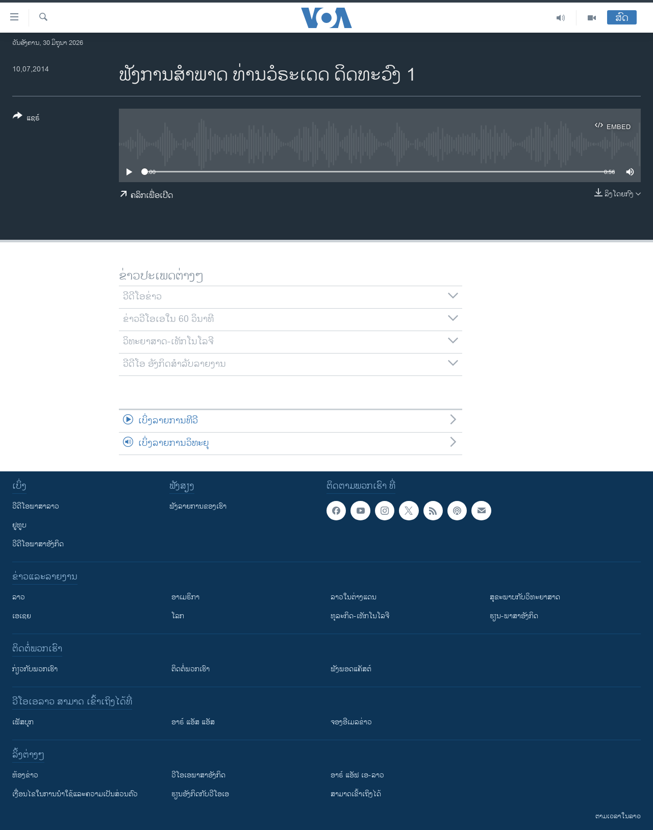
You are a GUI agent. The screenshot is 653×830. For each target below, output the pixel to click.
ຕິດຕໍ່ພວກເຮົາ (190, 669)
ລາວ (18, 597)
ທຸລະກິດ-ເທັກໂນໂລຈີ (360, 616)
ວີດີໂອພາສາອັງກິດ (38, 544)
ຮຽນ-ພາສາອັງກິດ (514, 616)
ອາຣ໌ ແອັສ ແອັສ (193, 722)
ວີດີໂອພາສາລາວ (35, 506)
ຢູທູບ (19, 525)
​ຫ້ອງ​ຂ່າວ (25, 775)
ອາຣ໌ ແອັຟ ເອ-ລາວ (357, 775)
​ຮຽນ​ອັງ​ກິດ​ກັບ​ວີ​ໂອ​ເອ (200, 794)
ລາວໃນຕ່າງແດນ (353, 597)
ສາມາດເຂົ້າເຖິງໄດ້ (356, 794)
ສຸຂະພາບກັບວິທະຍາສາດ (525, 597)
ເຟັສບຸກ (23, 722)
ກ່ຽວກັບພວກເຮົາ (35, 669)
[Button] (26, 119)
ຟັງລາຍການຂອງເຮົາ (198, 506)
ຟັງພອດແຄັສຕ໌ (351, 669)
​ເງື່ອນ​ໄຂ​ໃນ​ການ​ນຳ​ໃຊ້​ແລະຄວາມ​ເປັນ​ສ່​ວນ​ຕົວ (75, 794)
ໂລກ (177, 616)
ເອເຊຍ (21, 616)
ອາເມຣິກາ (185, 597)
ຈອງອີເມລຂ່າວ (351, 722)
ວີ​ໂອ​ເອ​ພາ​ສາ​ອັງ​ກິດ (198, 775)
